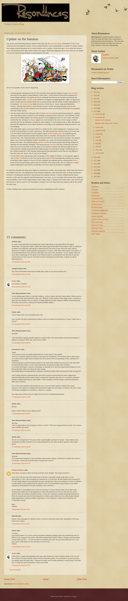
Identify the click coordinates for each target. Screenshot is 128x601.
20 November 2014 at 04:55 (21, 262)
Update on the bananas (103, 120)
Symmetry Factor (97, 228)
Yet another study (26, 104)
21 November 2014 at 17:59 (21, 397)
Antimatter (94, 190)
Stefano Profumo (18, 470)
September (99, 130)
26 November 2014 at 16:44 (21, 430)
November (99, 117)
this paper (31, 120)
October (98, 127)
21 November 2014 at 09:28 (21, 343)
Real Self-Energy (97, 222)
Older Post (82, 579)
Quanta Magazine (97, 216)
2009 (95, 170)
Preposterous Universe (99, 213)
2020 (95, 98)
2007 (95, 176)
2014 (95, 111)
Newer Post (9, 579)
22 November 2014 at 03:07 (21, 414)
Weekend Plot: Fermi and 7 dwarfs (106, 123)
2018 (95, 102)
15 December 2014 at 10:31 (21, 547)
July (96, 137)
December (99, 114)
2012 (95, 160)
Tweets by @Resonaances (100, 72)
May (97, 143)
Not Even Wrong (96, 207)
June (97, 140)
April (97, 147)
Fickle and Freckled (97, 201)
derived (74, 160)
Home (46, 579)
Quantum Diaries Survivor (99, 219)
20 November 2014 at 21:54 (21, 305)
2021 (95, 95)
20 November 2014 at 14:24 (21, 287)
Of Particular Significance (99, 210)
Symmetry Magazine (98, 231)
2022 (95, 92)
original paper (57, 133)
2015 (95, 108)
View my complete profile (110, 58)
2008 (95, 173)
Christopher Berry (97, 198)
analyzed (70, 106)
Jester (14, 281)
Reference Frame (97, 225)
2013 (95, 157)
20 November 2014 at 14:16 (21, 274)
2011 (95, 164)
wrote (67, 48)
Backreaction (95, 195)
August (98, 134)
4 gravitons (95, 187)
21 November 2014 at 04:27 (21, 324)
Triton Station (95, 234)
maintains (53, 144)
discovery (54, 43)
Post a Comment (15, 570)
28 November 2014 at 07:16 (21, 463)
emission (49, 113)
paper (9, 51)
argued (17, 140)
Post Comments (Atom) (21, 584)
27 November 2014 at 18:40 (21, 447)
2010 (95, 167)
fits (44, 118)
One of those (73, 93)
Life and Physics (96, 204)
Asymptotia (95, 192)
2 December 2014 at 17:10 (20, 509)
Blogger (74, 596)
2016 (95, 105)
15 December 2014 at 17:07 (21, 565)
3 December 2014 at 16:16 (20, 524)
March (97, 150)
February (98, 153)
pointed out (42, 142)
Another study (31, 100)
